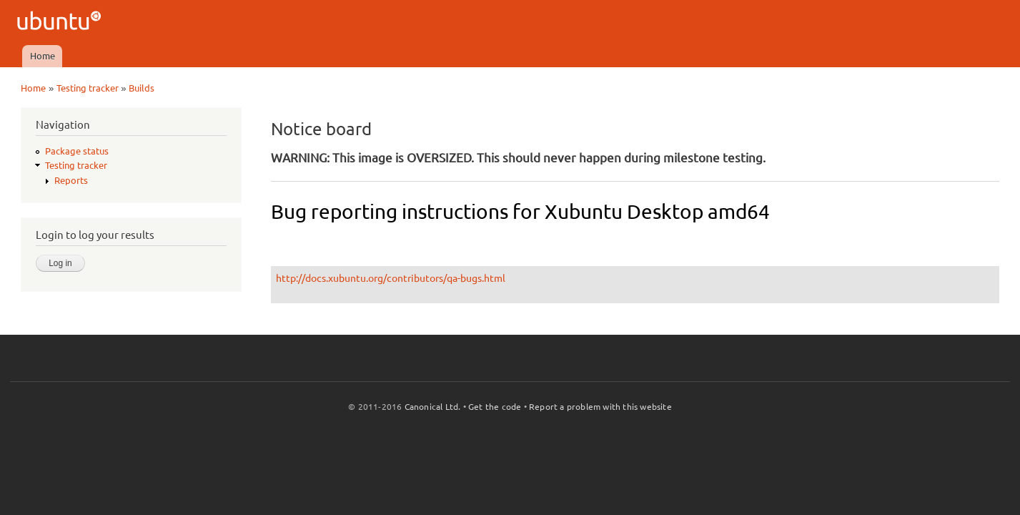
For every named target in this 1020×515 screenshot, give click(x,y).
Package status (77, 151)
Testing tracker (87, 88)
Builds (141, 88)
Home (42, 56)
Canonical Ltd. (433, 406)
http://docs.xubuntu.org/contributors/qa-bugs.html (390, 278)
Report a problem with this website (600, 406)
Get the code (494, 406)
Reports (71, 180)
